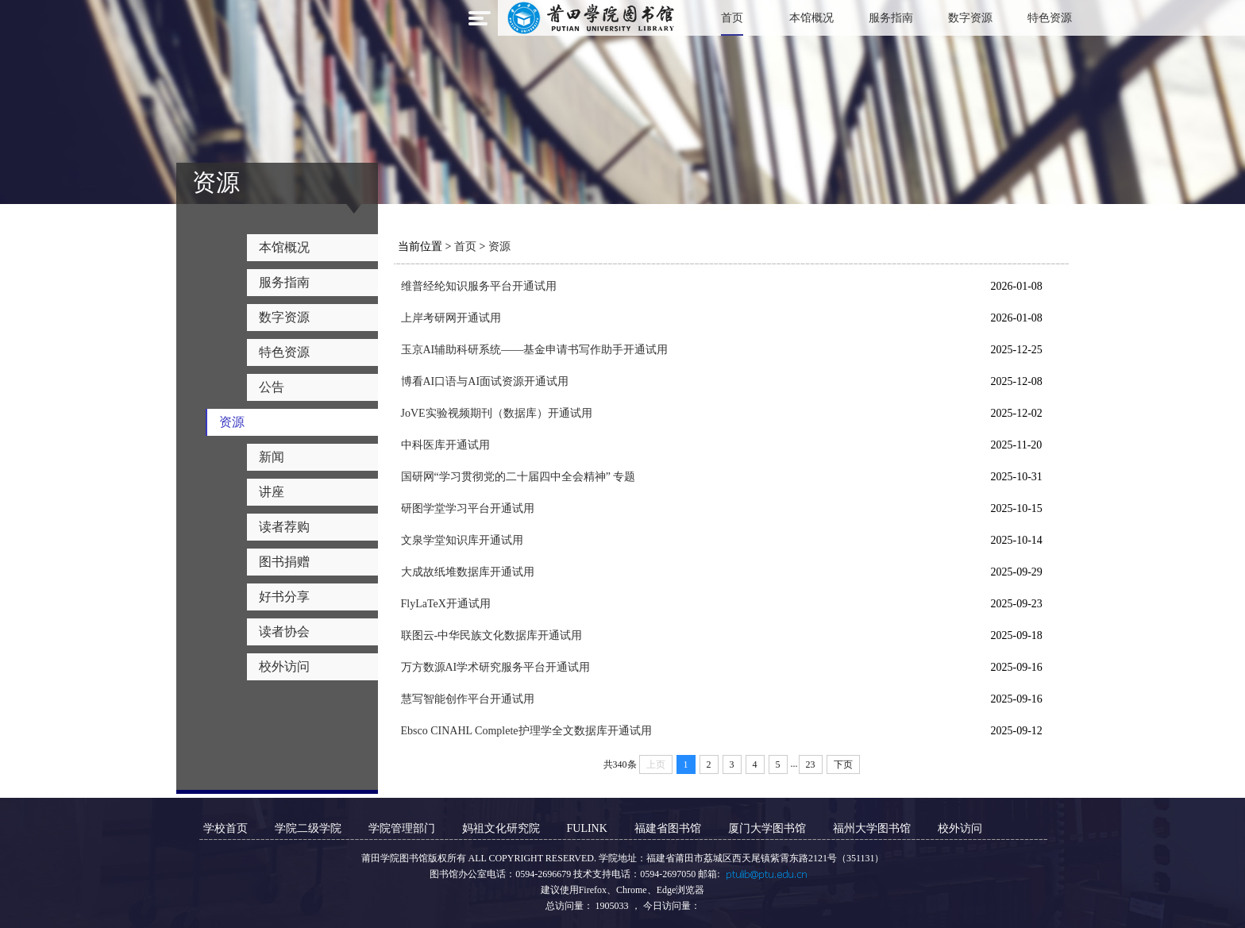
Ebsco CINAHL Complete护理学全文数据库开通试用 (526, 731)
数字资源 (970, 18)
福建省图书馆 (667, 828)
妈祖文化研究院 (501, 828)
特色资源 (1049, 18)
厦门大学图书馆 (767, 828)
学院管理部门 (401, 828)
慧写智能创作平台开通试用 (467, 699)
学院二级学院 (308, 828)
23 (810, 764)
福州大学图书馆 (872, 828)
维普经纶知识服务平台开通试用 (479, 286)
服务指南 (891, 18)
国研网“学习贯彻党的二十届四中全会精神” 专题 (518, 477)
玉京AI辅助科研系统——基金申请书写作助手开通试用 (535, 350)
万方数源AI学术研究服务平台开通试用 (496, 667)
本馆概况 (811, 18)
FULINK (587, 828)
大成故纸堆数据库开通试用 (467, 572)
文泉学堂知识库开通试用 (462, 540)
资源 (499, 246)
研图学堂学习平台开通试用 (467, 508)
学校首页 (225, 828)
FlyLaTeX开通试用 (446, 604)
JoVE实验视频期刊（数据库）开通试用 (496, 413)
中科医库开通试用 (445, 445)
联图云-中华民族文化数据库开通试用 (492, 635)
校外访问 (960, 828)
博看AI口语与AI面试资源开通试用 (485, 381)
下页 (843, 764)
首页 (732, 18)
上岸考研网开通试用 (451, 318)
